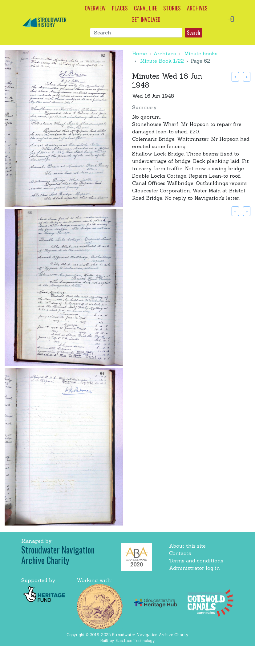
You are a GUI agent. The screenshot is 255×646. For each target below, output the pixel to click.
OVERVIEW (95, 8)
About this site (187, 546)
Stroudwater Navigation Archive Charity (58, 554)
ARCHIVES (197, 8)
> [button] (247, 76)
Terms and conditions (196, 560)
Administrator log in (194, 568)
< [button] (235, 76)
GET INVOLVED (146, 19)
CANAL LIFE (145, 8)
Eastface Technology (135, 640)
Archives (164, 53)
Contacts (180, 553)
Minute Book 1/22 (162, 61)
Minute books (200, 53)
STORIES (172, 8)
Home (139, 53)
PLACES (120, 8)
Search (193, 32)
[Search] (136, 32)
